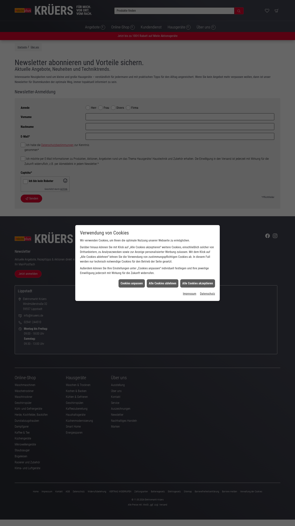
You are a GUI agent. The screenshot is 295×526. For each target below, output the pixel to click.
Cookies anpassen (132, 268)
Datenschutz (207, 279)
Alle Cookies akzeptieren (197, 268)
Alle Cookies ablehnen (162, 268)
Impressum (189, 279)
